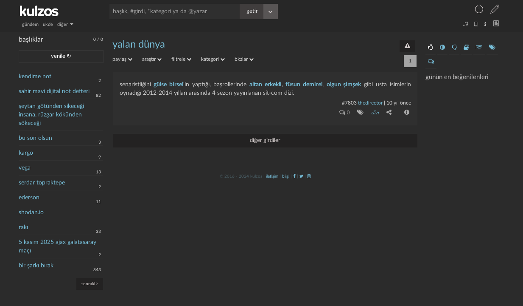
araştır (152, 59)
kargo (26, 153)
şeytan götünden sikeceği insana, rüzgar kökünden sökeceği (51, 114)
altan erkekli (265, 85)
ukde (48, 24)
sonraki (89, 283)
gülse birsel (168, 85)
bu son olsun (35, 138)
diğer (65, 24)
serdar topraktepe (42, 183)
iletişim (272, 176)
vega (25, 168)
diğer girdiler (265, 140)
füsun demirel (303, 85)
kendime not (35, 76)
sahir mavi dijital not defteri (54, 91)
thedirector (370, 102)
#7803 (349, 102)
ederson (29, 198)
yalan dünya (138, 45)
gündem (30, 24)
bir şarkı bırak (36, 266)
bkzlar (244, 59)
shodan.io (31, 212)
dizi (375, 112)
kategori (213, 59)
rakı (23, 227)
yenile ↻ (61, 56)
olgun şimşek (344, 85)
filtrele (181, 59)
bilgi (285, 176)
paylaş (122, 59)
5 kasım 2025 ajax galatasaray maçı (57, 246)
